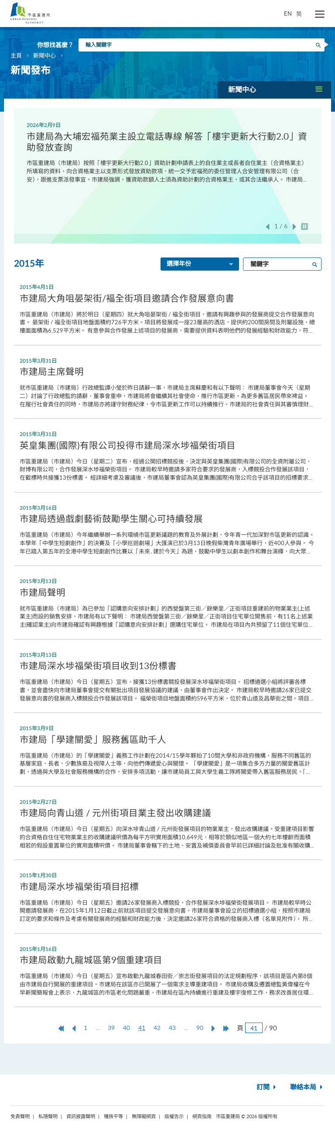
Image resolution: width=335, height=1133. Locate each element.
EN (288, 13)
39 (111, 1027)
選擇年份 (201, 264)
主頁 (16, 55)
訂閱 (267, 1087)
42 (157, 1027)
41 (144, 1027)
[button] (274, 89)
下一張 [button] (294, 227)
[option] (167, 151)
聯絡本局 (307, 1087)
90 (199, 1027)
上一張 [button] (267, 227)
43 (172, 1027)
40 (126, 1027)
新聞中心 (44, 55)
